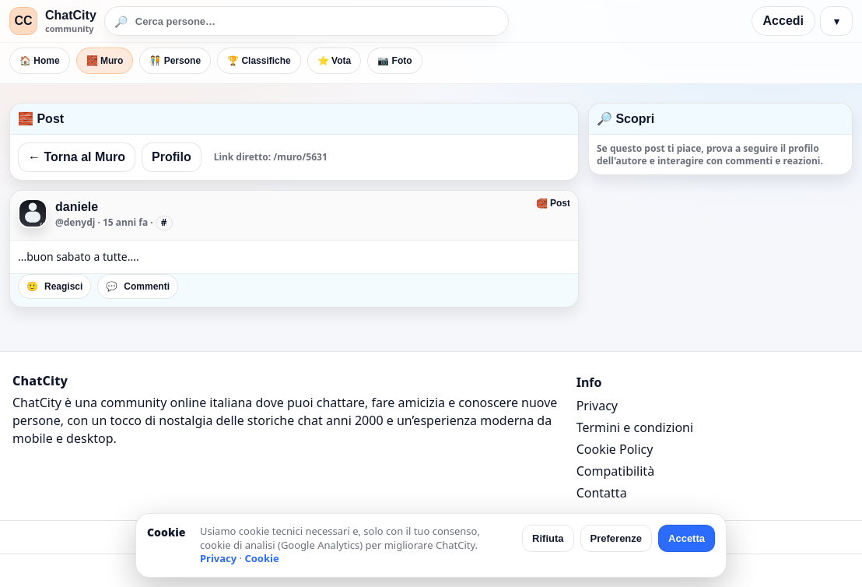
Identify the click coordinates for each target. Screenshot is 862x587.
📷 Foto (394, 60)
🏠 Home (39, 60)
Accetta (686, 538)
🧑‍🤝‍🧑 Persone (175, 60)
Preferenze (616, 538)
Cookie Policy (615, 449)
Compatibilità (615, 471)
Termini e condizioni (634, 427)
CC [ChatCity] (23, 20)
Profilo (171, 156)
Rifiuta (547, 538)
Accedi (783, 20)
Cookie (261, 558)
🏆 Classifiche (259, 60)
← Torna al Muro (76, 156)
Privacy (597, 405)
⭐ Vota (334, 60)
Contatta (601, 492)
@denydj (75, 222)
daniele (76, 206)
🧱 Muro (105, 60)
